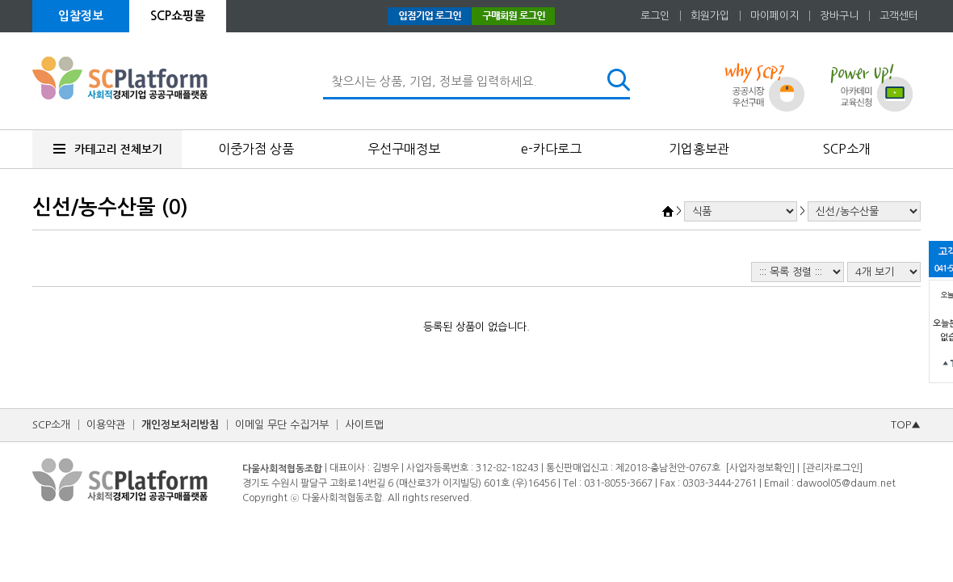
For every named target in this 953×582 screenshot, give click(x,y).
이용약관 (105, 425)
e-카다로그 (551, 148)
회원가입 (710, 16)
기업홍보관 (699, 148)
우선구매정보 (403, 148)
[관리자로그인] (832, 468)
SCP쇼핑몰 (177, 16)
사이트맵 (364, 425)
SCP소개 (847, 148)
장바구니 (839, 16)
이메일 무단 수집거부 (282, 425)
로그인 (655, 16)
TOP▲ (906, 425)
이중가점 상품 (256, 148)
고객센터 (899, 16)
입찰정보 (80, 16)
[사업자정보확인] (760, 468)
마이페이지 (774, 16)
